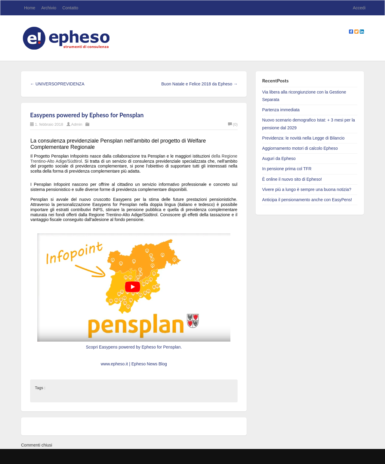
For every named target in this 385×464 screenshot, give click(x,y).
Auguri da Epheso (279, 158)
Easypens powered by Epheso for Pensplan (86, 114)
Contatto (70, 7)
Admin (76, 124)
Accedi (359, 7)
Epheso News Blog (149, 363)
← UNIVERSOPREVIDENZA (57, 83)
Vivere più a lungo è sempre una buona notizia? (306, 189)
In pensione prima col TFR (287, 168)
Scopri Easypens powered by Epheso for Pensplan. (134, 347)
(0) (233, 124)
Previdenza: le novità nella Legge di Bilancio (303, 138)
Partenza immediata (281, 109)
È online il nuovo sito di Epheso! (292, 179)
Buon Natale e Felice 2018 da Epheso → (199, 83)
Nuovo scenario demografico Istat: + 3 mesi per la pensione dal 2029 (308, 124)
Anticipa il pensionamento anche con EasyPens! (307, 199)
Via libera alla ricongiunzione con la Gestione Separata (304, 96)
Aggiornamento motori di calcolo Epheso (300, 148)
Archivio (48, 7)
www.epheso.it (115, 363)
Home (29, 7)
